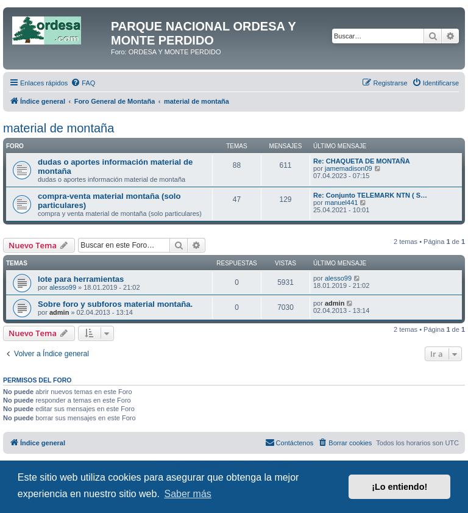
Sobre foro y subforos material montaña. (115, 304)
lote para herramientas (81, 279)
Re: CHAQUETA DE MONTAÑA (361, 161)
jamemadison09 (348, 168)
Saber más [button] (187, 494)
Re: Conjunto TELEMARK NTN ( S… (370, 195)
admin (59, 312)
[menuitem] (83, 83)
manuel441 (341, 202)
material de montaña (58, 128)
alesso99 (62, 287)
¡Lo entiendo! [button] (399, 487)
